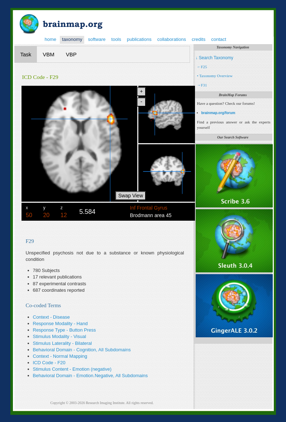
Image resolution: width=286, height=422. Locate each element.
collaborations (171, 39)
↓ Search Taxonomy (214, 57)
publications (139, 39)
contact (218, 39)
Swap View (130, 195)
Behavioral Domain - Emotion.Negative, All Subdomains (90, 375)
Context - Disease (51, 317)
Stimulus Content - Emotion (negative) (72, 369)
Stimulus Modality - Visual (59, 336)
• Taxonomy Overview (215, 76)
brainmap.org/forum (218, 113)
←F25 (202, 67)
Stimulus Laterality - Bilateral (62, 343)
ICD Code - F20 (49, 362)
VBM (48, 54)
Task (26, 54)
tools (116, 39)
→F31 (202, 85)
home (51, 39)
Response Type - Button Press (64, 330)
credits (198, 39)
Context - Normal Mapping (60, 356)
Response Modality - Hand (60, 323)
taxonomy (72, 39)
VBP (71, 54)
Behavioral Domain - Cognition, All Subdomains (82, 349)
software (96, 39)
